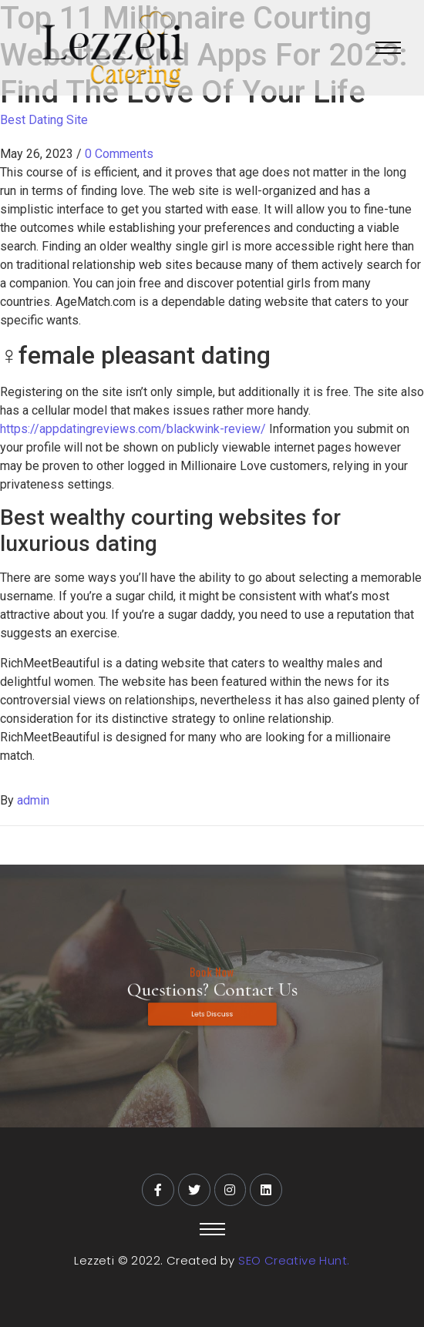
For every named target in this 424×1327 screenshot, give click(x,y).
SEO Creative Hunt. (293, 1260)
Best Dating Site (44, 120)
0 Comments (119, 153)
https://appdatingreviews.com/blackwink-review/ (133, 429)
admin (33, 800)
